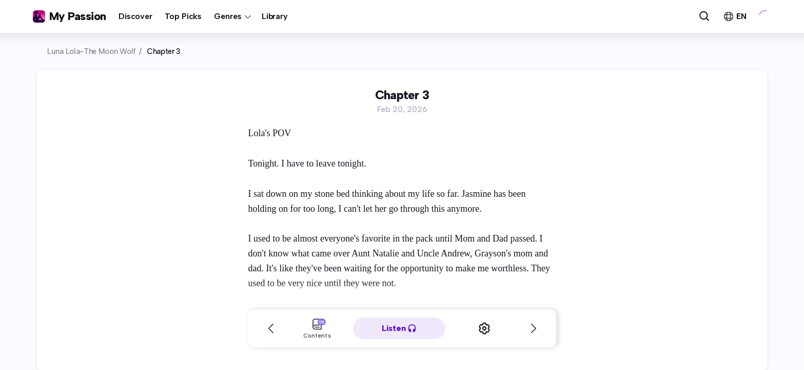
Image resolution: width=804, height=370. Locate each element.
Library (275, 16)
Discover (135, 16)
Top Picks (183, 16)
